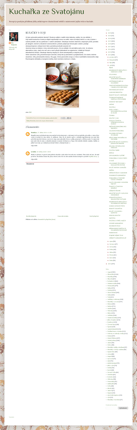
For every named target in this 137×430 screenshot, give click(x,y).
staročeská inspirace (113, 395)
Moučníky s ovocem (113, 301)
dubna (111, 252)
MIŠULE (111, 153)
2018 (109, 44)
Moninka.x (34, 132)
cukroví (109, 390)
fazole (109, 370)
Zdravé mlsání (49, 120)
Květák (109, 368)
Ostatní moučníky (112, 317)
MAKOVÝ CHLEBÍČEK (115, 208)
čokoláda (110, 374)
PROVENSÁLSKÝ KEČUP (116, 90)
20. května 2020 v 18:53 (44, 152)
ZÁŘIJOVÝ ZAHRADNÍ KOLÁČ (117, 238)
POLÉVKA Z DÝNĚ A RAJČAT (117, 220)
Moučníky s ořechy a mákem (115, 349)
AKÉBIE (111, 104)
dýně (108, 361)
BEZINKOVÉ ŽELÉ (114, 226)
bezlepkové (110, 281)
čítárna (109, 304)
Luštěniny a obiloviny (113, 299)
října (110, 62)
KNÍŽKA (111, 170)
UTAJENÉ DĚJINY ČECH (116, 235)
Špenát (109, 327)
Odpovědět (34, 145)
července (112, 244)
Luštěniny (110, 315)
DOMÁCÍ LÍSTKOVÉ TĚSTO (117, 206)
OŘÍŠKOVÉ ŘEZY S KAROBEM (118, 173)
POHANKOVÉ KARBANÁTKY (117, 175)
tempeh (109, 356)
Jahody (109, 388)
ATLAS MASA (113, 74)
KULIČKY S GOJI (114, 118)
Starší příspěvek (94, 216)
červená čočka (111, 372)
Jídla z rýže (110, 365)
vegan (43, 120)
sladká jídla (110, 384)
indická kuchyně (112, 363)
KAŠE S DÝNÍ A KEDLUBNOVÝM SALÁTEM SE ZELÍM (118, 111)
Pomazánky (110, 381)
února (111, 258)
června (111, 247)
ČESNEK (111, 115)
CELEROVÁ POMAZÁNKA (116, 131)
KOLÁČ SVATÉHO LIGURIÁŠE (117, 167)
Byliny (109, 288)
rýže (108, 397)
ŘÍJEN (111, 67)
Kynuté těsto (111, 352)
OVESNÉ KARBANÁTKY (116, 223)
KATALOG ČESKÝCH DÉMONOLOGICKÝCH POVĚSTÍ (116, 122)
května (111, 249)
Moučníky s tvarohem (113, 399)
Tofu (108, 297)
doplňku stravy (93, 156)
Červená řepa (111, 324)
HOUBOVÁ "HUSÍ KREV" (116, 102)
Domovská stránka (63, 216)
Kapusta (109, 393)
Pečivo (109, 345)
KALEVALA (112, 107)
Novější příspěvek (31, 216)
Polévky (109, 290)
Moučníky (33, 120)
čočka (109, 386)
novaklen (33, 152)
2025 (109, 33)
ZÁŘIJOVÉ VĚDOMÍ (114, 190)
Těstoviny (110, 311)
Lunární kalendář (112, 329)
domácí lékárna (111, 338)
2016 (109, 49)
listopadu (112, 60)
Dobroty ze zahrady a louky (115, 333)
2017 (109, 46)
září (110, 65)
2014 (109, 55)
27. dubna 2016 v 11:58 (45, 132)
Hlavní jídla (110, 274)
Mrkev (109, 313)
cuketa (109, 342)
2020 (109, 38)
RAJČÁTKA (112, 218)
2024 (109, 35)
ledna (111, 260)
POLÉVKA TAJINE (114, 150)
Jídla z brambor (112, 320)
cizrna (109, 354)
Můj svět (109, 279)
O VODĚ (111, 161)
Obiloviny (110, 379)
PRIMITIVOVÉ (113, 232)
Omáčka (109, 308)
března (111, 255)
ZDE (30, 112)
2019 (109, 41)
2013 (109, 264)
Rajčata (109, 306)
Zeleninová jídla (112, 283)
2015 (109, 52)
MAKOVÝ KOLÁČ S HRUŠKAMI (118, 95)
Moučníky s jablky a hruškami (115, 347)
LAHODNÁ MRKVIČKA (115, 92)
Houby (109, 336)
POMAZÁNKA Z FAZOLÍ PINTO (118, 158)
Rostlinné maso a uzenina (114, 331)
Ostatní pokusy (111, 340)
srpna (111, 241)
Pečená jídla (110, 285)
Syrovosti (38, 120)
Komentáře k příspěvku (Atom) (46, 219)
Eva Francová (14, 44)
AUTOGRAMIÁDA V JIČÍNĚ (116, 155)
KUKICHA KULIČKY (114, 215)
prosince (112, 57)
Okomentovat (30, 164)
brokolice (110, 377)
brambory (110, 322)
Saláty (109, 295)
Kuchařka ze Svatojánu (46, 11)
